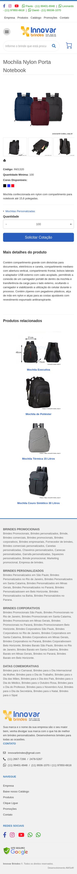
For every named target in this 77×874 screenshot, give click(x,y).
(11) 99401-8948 (18, 765)
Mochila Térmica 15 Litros (38, 458)
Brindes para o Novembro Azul (44, 686)
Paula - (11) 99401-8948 (38, 6)
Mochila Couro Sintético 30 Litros (38, 503)
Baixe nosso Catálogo (16, 791)
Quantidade (11, 216)
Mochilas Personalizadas (20, 211)
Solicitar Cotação (38, 237)
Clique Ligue (10, 803)
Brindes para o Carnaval (17, 670)
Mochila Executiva (38, 369)
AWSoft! (70, 868)
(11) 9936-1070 (40, 765)
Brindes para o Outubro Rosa (39, 682)
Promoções (50, 17)
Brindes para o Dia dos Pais (37, 678)
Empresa (9, 17)
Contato (64, 17)
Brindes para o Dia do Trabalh (34, 674)
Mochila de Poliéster (39, 414)
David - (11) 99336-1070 (44, 10)
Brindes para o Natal (45, 691)
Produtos (22, 17)
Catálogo (36, 17)
